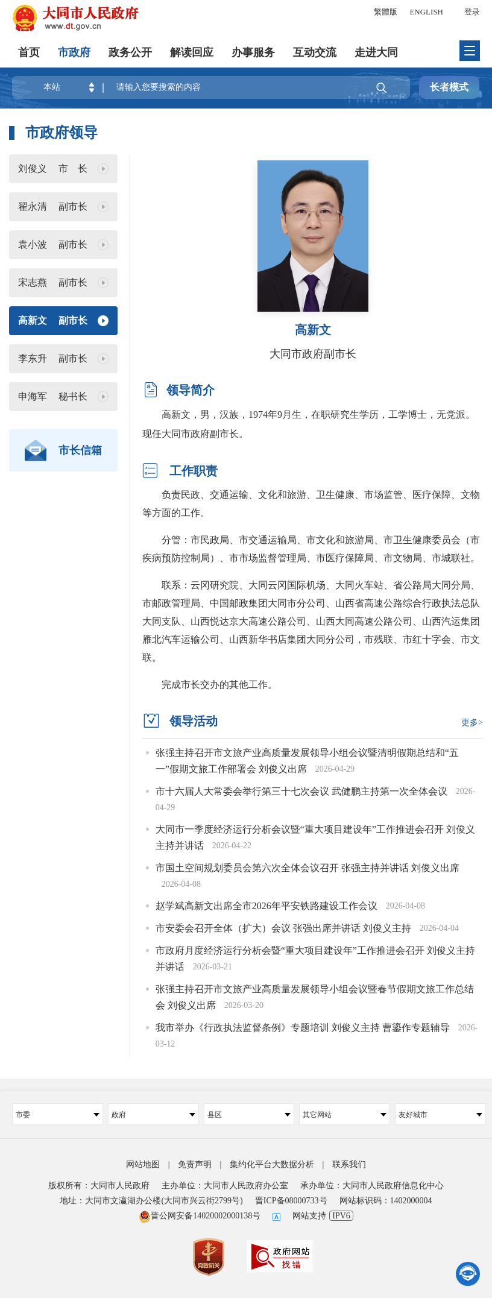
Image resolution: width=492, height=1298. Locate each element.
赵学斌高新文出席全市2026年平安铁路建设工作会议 (268, 905)
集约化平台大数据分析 (272, 1163)
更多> (472, 722)
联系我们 (349, 1163)
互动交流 (314, 51)
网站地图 (143, 1163)
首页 (29, 51)
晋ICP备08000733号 (291, 1200)
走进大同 (376, 51)
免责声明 (195, 1163)
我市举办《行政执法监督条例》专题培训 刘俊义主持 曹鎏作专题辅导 (304, 1026)
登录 (472, 11)
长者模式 (449, 87)
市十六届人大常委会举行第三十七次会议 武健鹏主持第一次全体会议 (303, 791)
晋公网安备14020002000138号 (199, 1215)
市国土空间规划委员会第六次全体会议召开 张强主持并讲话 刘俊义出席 (307, 867)
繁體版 (385, 11)
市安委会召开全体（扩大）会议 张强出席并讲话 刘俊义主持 (285, 927)
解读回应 (191, 51)
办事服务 (253, 51)
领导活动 (193, 721)
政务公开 (130, 51)
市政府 (74, 51)
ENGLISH (426, 11)
